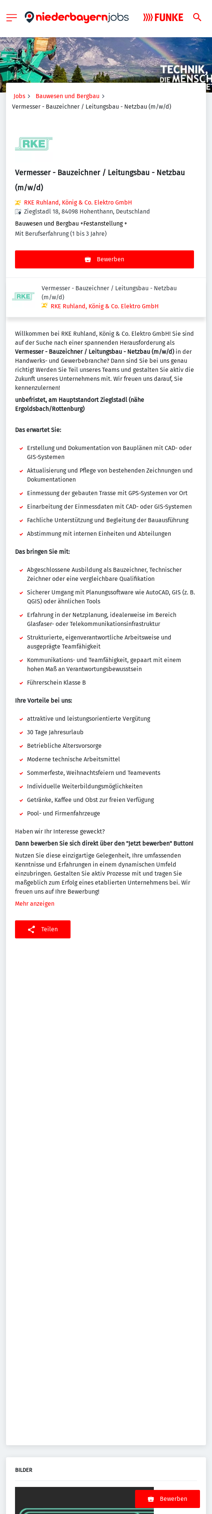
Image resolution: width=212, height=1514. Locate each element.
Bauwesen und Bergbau (67, 96)
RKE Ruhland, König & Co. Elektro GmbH (78, 202)
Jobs (19, 96)
